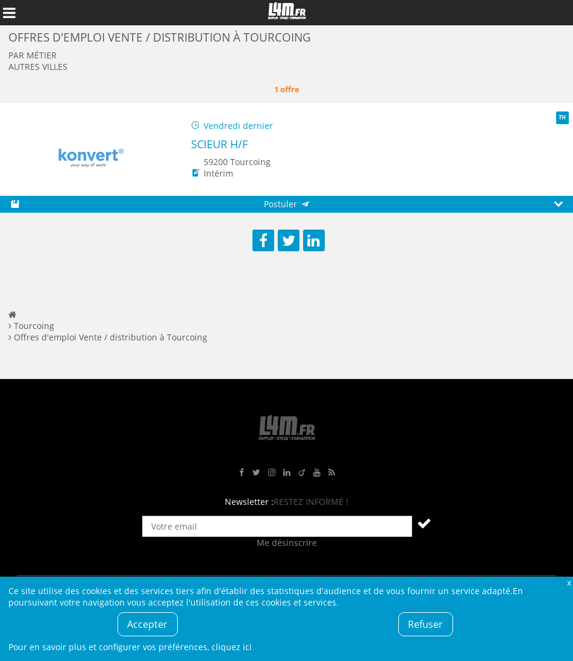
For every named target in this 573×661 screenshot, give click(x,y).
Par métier (32, 55)
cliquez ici (231, 647)
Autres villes (37, 66)
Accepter (147, 624)
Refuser (425, 624)
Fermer (569, 582)
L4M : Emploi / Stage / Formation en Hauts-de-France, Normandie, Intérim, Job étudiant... (287, 12)
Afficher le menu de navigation (9, 12)
